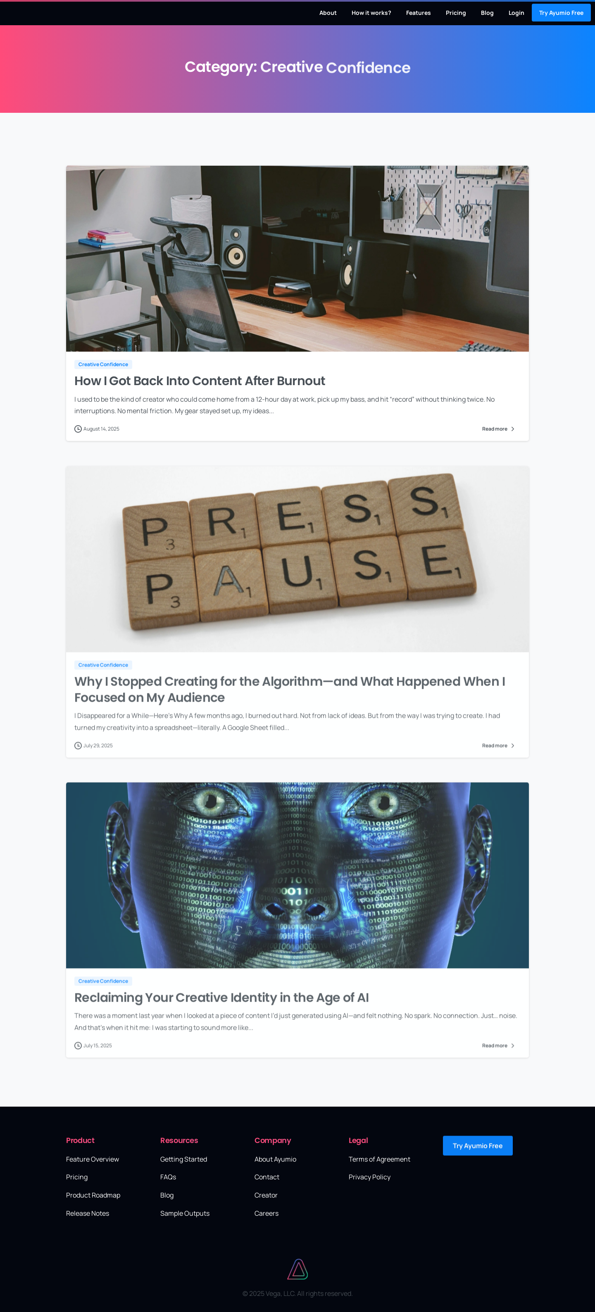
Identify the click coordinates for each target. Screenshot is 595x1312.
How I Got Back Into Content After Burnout (199, 381)
